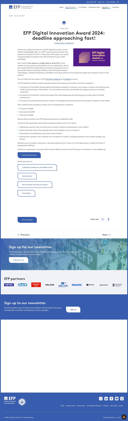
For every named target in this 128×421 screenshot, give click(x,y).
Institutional (70, 43)
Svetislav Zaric (27, 176)
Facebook (56, 79)
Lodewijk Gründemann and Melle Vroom (37, 167)
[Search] (118, 2)
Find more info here (29, 155)
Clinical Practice (59, 43)
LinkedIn (67, 79)
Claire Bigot (26, 193)
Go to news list (27, 220)
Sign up (73, 309)
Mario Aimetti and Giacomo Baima (35, 185)
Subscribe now (18, 260)
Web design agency (109, 417)
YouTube (49, 79)
